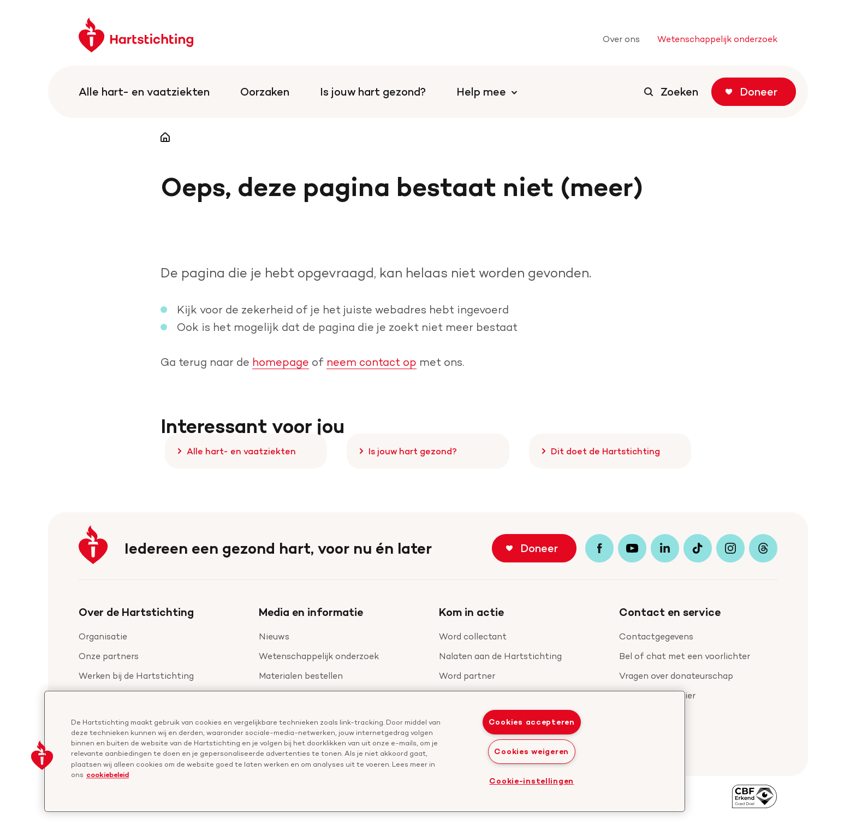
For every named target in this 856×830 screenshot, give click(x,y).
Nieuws (274, 636)
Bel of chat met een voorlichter (684, 656)
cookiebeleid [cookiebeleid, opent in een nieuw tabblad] (107, 774)
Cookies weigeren (531, 751)
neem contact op (371, 362)
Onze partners (109, 656)
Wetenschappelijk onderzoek (319, 656)
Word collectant (473, 636)
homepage (280, 362)
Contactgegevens (656, 636)
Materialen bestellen (301, 676)
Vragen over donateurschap (676, 676)
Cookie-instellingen (531, 781)
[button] (42, 755)
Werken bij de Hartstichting (136, 676)
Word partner (467, 676)
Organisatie (103, 636)
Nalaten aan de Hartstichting (500, 656)
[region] (365, 751)
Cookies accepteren (532, 722)
